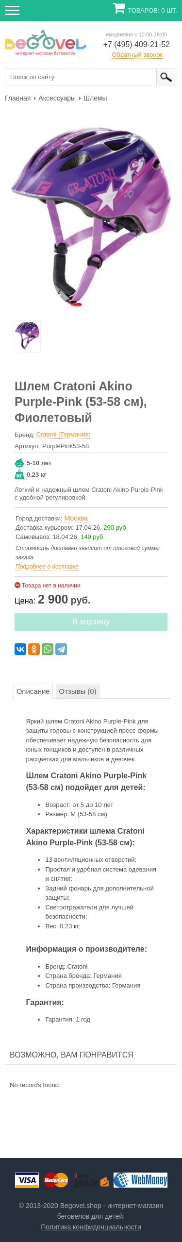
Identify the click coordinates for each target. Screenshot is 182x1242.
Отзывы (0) (77, 691)
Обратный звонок (137, 54)
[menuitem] (18, 97)
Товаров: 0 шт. (152, 10)
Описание (33, 691)
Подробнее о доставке (47, 566)
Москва (76, 518)
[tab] (33, 691)
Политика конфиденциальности (91, 1227)
